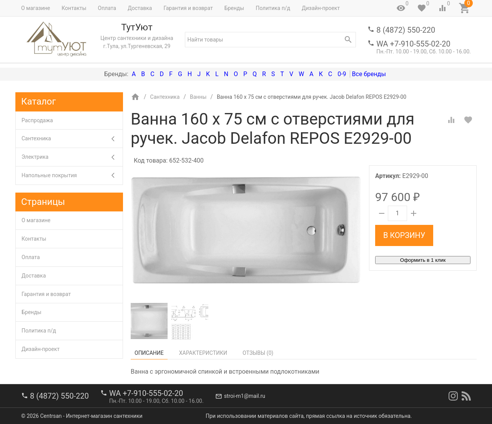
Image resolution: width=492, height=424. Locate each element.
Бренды (234, 8)
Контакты (74, 8)
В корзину (404, 235)
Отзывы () (258, 353)
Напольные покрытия (72, 175)
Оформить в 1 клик (422, 260)
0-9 (341, 74)
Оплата (107, 8)
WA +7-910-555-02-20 (413, 43)
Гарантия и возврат (188, 8)
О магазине (35, 8)
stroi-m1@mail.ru (244, 396)
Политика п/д (273, 8)
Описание (149, 353)
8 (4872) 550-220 (405, 30)
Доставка (140, 8)
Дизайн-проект (321, 8)
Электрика (72, 157)
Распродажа (37, 120)
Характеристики (203, 353)
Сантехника (72, 139)
